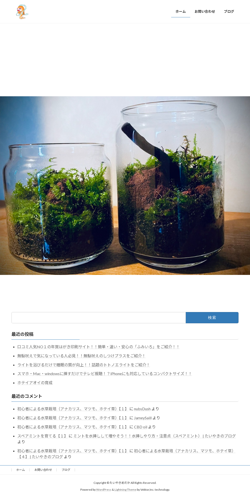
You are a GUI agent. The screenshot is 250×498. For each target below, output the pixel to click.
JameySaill (143, 417)
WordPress (103, 489)
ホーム (20, 470)
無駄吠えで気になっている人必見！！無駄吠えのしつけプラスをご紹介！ (81, 355)
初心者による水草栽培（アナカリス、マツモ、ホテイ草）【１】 (73, 408)
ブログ (66, 470)
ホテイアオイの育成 (34, 382)
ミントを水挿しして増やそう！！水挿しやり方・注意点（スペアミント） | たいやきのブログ (154, 435)
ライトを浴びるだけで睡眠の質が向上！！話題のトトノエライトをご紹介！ (83, 364)
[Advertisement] (125, 59)
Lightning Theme (125, 489)
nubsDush (142, 408)
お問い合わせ (43, 470)
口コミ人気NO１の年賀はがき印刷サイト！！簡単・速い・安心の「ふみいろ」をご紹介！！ (98, 346)
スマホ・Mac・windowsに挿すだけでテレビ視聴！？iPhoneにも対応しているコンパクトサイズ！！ (104, 373)
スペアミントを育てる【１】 (42, 435)
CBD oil (140, 426)
